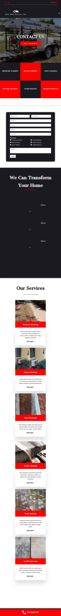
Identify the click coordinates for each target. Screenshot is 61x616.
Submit (13, 156)
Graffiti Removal (50, 89)
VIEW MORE (29, 341)
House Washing (30, 71)
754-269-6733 (33, 612)
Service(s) (13, 138)
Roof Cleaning (51, 71)
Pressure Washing (10, 71)
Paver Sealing (30, 89)
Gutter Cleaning (10, 89)
